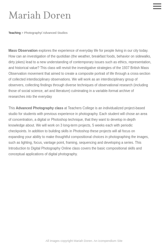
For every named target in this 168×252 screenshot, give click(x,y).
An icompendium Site (108, 241)
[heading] (39, 17)
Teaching (14, 33)
